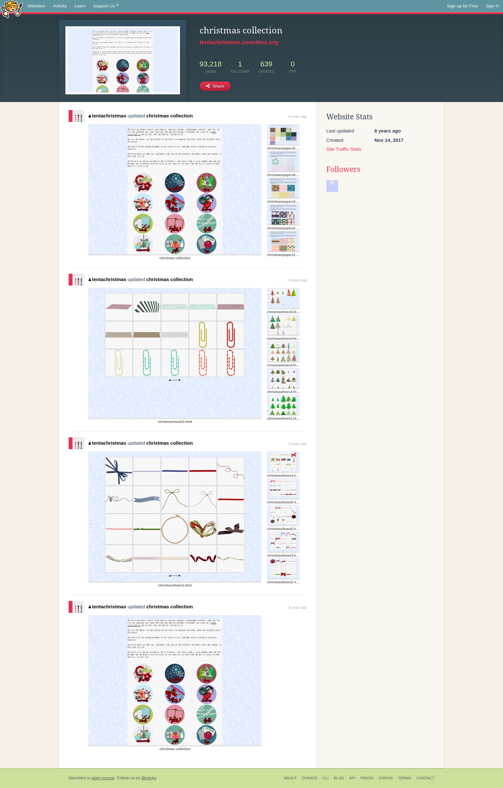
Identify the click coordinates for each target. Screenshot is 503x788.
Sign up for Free (462, 6)
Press (367, 778)
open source (103, 777)
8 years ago (298, 116)
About (290, 778)
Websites (36, 6)
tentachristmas (107, 115)
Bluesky (148, 777)
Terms (404, 778)
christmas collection (169, 115)
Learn (80, 6)
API (352, 778)
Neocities (77, 777)
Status (386, 778)
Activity (60, 6)
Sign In (492, 6)
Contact (425, 778)
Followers (343, 169)
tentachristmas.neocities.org (239, 42)
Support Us (106, 6)
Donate (309, 778)
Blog (339, 778)
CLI (325, 778)
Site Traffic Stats (343, 149)
